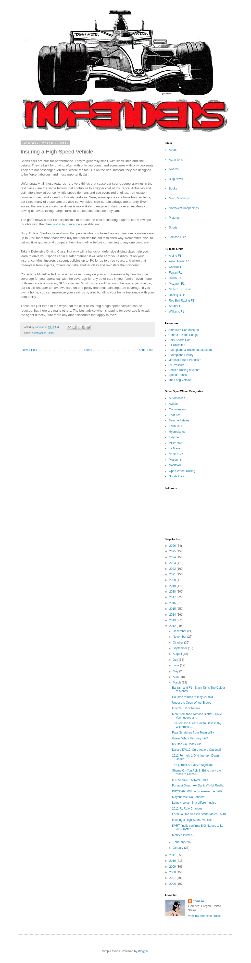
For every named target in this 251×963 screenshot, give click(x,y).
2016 (173, 603)
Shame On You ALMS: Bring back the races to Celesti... (196, 772)
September (180, 648)
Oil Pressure (176, 365)
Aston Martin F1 (179, 261)
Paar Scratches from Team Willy (193, 732)
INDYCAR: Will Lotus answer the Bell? (197, 791)
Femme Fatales (179, 420)
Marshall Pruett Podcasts (184, 360)
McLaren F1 (177, 283)
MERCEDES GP (180, 289)
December (180, 631)
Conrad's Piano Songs (183, 335)
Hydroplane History (180, 355)
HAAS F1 (175, 278)
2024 (173, 557)
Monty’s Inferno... (183, 835)
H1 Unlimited (176, 345)
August (178, 654)
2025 (173, 551)
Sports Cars (176, 476)
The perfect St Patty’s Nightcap (192, 765)
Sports (173, 227)
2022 (173, 568)
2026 (173, 545)
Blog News (176, 179)
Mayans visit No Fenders (188, 797)
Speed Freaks (177, 375)
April (176, 677)
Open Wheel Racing (182, 471)
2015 (173, 608)
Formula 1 (175, 426)
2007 (173, 878)
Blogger (143, 951)
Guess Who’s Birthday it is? (190, 738)
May (176, 671)
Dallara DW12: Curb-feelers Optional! (196, 749)
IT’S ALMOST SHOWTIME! (190, 780)
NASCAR (175, 465)
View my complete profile (204, 916)
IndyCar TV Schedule (186, 708)
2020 (173, 580)
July (176, 659)
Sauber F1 (176, 306)
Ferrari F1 (175, 272)
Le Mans (174, 448)
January (178, 847)
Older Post (146, 350)
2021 (173, 574)
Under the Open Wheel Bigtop (191, 702)
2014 (173, 614)
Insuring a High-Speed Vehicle (192, 820)
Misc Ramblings (179, 198)
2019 (173, 586)
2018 (173, 591)
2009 (173, 866)
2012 (173, 626)
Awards (174, 169)
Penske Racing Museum (184, 370)
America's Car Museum (183, 330)
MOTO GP (176, 454)
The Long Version (179, 380)
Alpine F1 (175, 255)
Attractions (176, 159)
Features (174, 415)
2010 (173, 860)
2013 (173, 620)
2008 (173, 872)
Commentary (177, 409)
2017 (173, 597)
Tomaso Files (177, 237)
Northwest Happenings (184, 208)
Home (88, 350)
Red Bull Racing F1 (181, 300)
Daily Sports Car (179, 340)
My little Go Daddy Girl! (187, 744)
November (180, 636)
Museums (175, 459)
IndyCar (174, 437)
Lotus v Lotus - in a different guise (194, 802)
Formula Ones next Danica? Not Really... (198, 785)
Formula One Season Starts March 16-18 (199, 814)
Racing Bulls (177, 295)
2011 (173, 855)
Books (173, 188)
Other (51, 332)
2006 (173, 884)
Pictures (174, 217)
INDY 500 (175, 443)
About (172, 150)
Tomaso (198, 901)
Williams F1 (176, 311)
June (176, 665)
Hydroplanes (177, 431)
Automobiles (39, 332)
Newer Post (29, 350)
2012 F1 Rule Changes (187, 808)
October (178, 642)
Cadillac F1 (176, 267)
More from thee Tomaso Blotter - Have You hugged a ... (197, 715)
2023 (173, 563)
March (177, 682)
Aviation (174, 403)
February (179, 842)
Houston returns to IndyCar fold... (193, 697)
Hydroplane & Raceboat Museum (190, 350)
